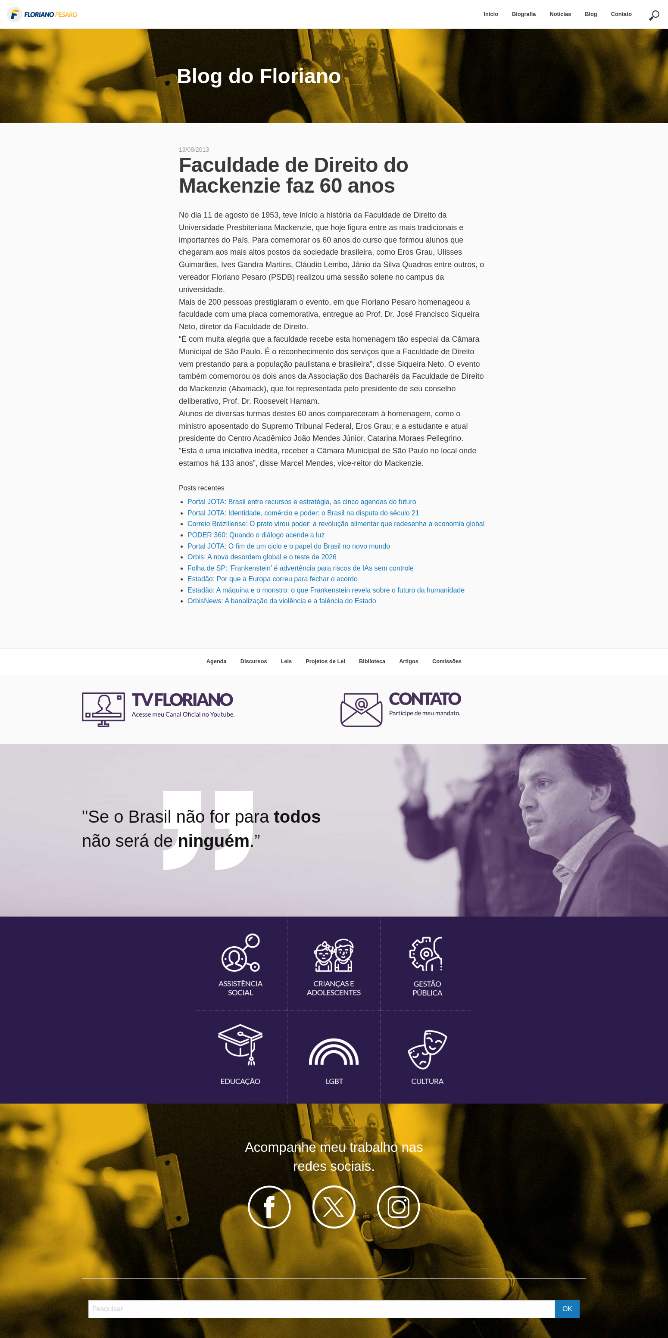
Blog (591, 14)
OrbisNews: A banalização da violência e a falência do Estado (281, 601)
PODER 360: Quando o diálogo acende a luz (256, 535)
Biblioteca (372, 661)
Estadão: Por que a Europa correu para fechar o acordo (272, 579)
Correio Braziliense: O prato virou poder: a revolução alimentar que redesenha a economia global (335, 523)
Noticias (560, 14)
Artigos (408, 661)
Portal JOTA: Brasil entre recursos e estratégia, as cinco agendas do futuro (301, 501)
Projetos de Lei (325, 661)
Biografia (524, 14)
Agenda (216, 661)
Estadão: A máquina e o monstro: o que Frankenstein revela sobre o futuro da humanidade (326, 590)
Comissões (447, 661)
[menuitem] (491, 14)
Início (491, 14)
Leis (286, 661)
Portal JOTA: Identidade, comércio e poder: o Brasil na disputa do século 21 (303, 513)
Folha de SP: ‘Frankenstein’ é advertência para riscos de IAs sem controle (300, 568)
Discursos (253, 661)
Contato (621, 14)
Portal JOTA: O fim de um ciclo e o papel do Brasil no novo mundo (288, 546)
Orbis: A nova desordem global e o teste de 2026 (262, 557)
